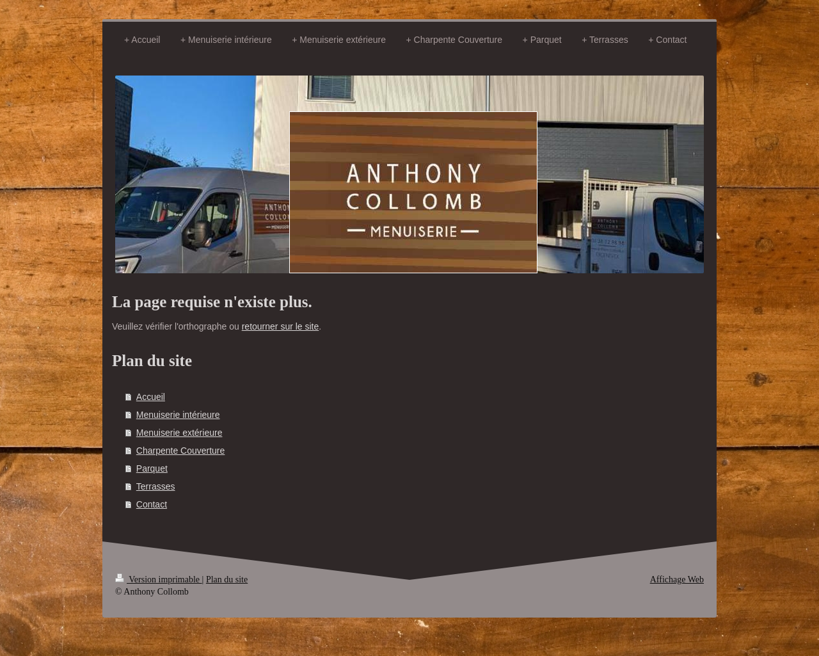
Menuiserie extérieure (179, 433)
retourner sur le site (280, 326)
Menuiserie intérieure (178, 415)
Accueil (150, 397)
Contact (151, 504)
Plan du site (227, 579)
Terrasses (155, 486)
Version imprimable (158, 579)
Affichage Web (677, 579)
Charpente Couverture (180, 450)
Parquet (152, 468)
